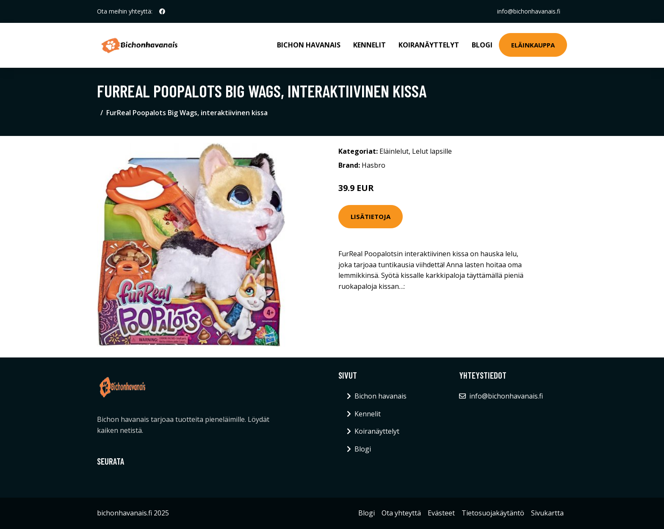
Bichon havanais (308, 45)
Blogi (482, 45)
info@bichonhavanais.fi (528, 11)
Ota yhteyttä (401, 513)
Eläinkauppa (533, 45)
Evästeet (441, 513)
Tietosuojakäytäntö (493, 513)
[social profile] (162, 11)
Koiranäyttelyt (428, 45)
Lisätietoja (370, 216)
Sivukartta (547, 513)
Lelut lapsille (432, 151)
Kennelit (369, 45)
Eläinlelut (394, 151)
